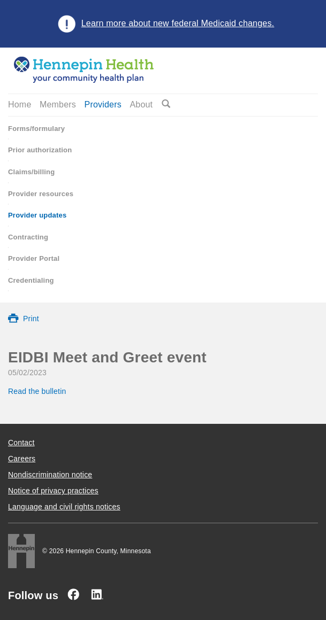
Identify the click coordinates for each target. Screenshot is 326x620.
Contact (21, 442)
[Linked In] (97, 594)
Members (58, 104)
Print (31, 318)
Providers (103, 104)
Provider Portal (33, 258)
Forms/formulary (36, 129)
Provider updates (37, 215)
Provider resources (40, 194)
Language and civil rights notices (64, 506)
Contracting (28, 237)
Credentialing (31, 280)
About (141, 104)
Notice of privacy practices (53, 490)
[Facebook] (73, 594)
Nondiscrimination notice (50, 474)
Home (19, 104)
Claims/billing (31, 172)
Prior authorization (40, 150)
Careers (21, 458)
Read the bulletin (38, 391)
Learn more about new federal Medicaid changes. (178, 23)
